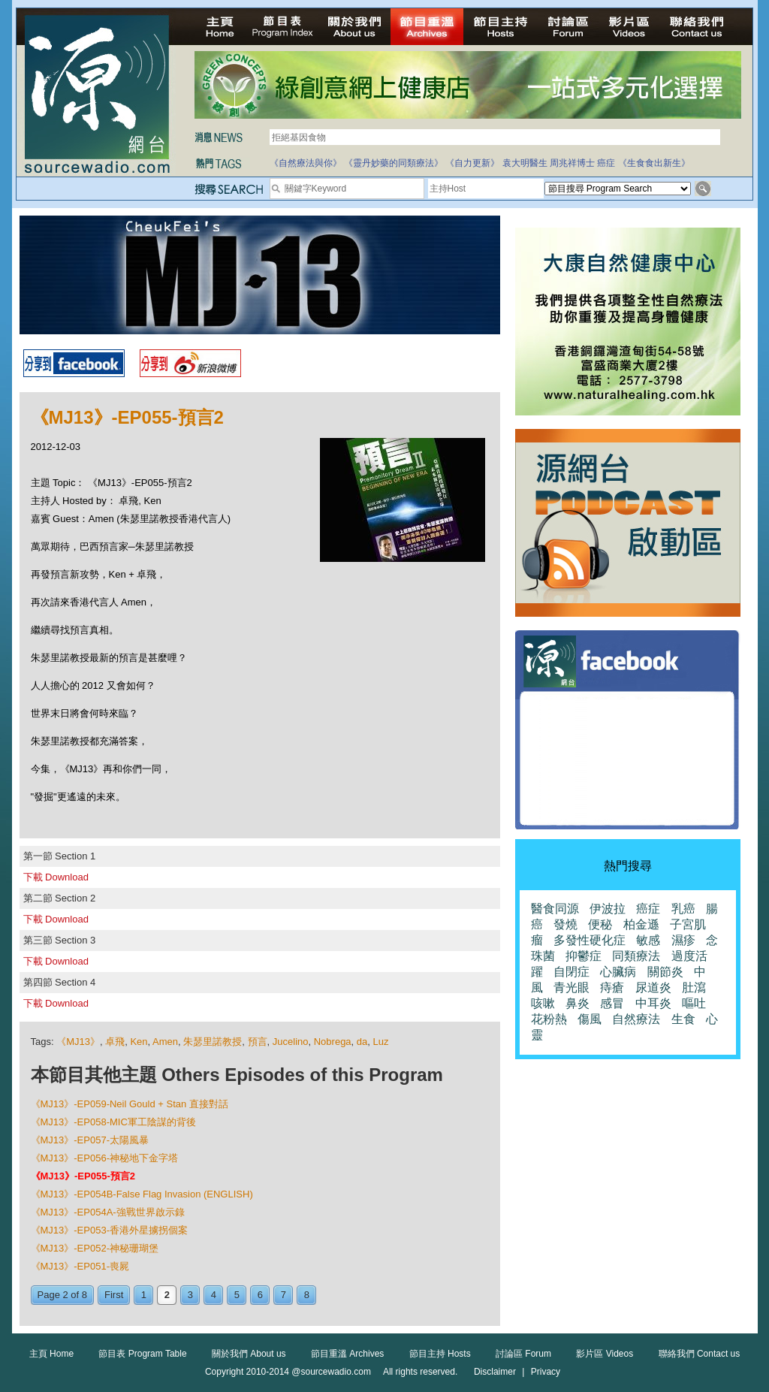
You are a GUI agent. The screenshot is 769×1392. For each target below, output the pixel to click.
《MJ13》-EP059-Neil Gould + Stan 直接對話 (129, 1104)
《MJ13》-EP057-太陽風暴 (90, 1140)
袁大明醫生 (524, 163)
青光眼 (571, 987)
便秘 (600, 924)
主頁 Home (51, 1353)
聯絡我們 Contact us (699, 1353)
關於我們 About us (249, 1353)
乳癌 (683, 908)
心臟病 (618, 971)
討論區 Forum (523, 1353)
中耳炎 (653, 1003)
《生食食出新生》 (654, 163)
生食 (683, 1019)
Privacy (545, 1371)
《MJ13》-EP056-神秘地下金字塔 (104, 1158)
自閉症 (571, 971)
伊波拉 (608, 908)
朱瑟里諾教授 (212, 1041)
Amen (165, 1041)
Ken (138, 1041)
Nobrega (332, 1041)
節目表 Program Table (142, 1353)
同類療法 (636, 956)
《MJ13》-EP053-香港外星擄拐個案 (109, 1230)
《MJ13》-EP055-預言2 (83, 1176)
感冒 (612, 1003)
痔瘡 (612, 987)
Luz (381, 1041)
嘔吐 (694, 1003)
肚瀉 (694, 987)
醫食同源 (555, 908)
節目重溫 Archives (347, 1353)
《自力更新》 (472, 163)
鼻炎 (577, 1003)
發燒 (565, 924)
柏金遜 (641, 924)
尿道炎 (653, 987)
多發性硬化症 (589, 940)
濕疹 (683, 940)
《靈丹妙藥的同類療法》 (393, 163)
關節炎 (665, 971)
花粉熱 (549, 1019)
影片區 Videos (604, 1353)
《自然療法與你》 (306, 163)
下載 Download (56, 877)
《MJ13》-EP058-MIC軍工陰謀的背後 (113, 1122)
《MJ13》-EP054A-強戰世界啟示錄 (108, 1212)
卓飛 (115, 1041)
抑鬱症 (583, 956)
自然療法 (636, 1019)
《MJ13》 (78, 1041)
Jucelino (291, 1041)
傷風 (590, 1019)
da (362, 1041)
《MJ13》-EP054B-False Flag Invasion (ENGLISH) (142, 1194)
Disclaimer (495, 1371)
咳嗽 (543, 1003)
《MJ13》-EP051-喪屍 (80, 1266)
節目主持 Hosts (440, 1353)
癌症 (606, 163)
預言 (257, 1041)
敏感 (648, 940)
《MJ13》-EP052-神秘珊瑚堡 (94, 1248)
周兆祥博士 (572, 163)
